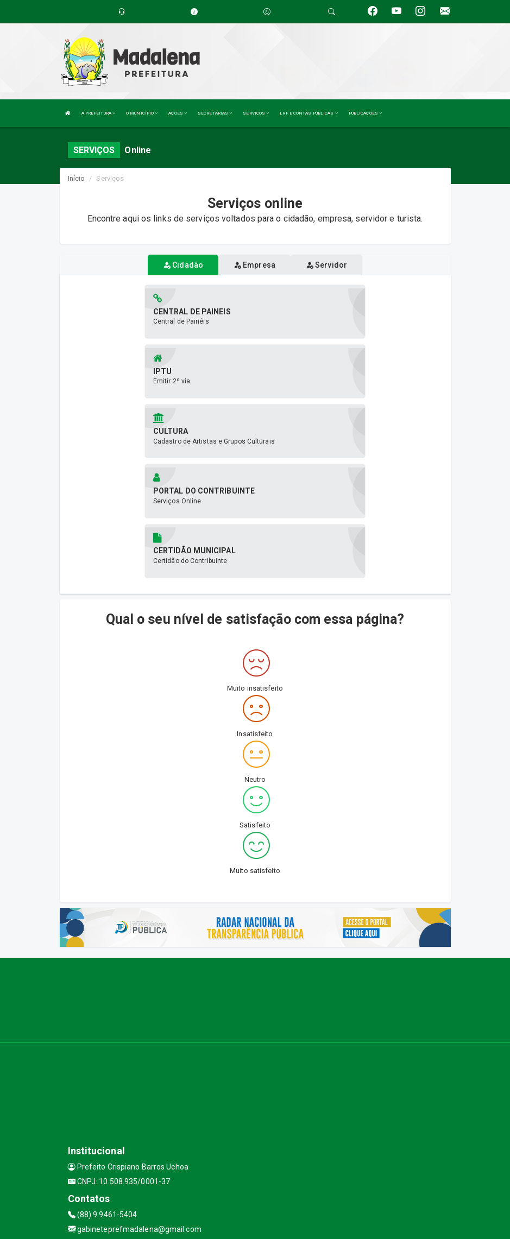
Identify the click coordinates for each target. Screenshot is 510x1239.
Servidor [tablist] (326, 265)
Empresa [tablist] (254, 265)
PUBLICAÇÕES (365, 113)
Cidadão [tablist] (183, 265)
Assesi (216, 1225)
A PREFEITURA (98, 113)
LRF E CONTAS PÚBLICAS (308, 113)
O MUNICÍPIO (142, 113)
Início (76, 178)
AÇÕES (177, 113)
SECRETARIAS (215, 113)
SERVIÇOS (256, 113)
